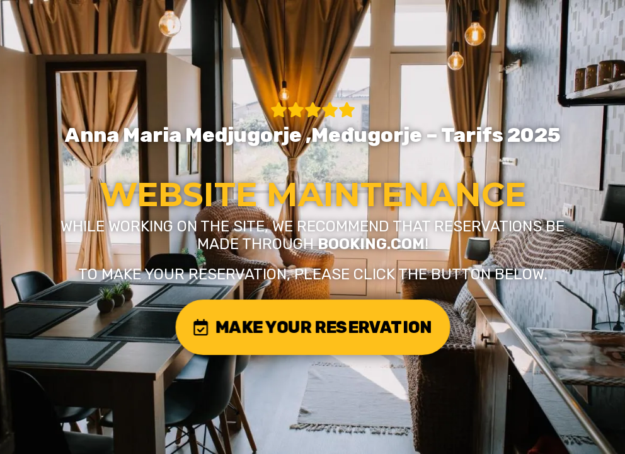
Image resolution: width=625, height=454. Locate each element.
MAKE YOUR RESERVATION (312, 327)
